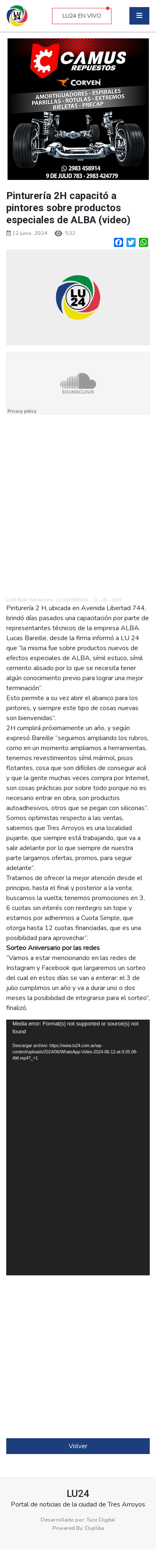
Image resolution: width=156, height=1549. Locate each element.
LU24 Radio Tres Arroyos (29, 600)
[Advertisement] (78, 507)
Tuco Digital (101, 1520)
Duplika (94, 1528)
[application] (78, 1147)
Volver (78, 1446)
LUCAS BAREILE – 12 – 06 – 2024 (88, 600)
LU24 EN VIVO (85, 14)
